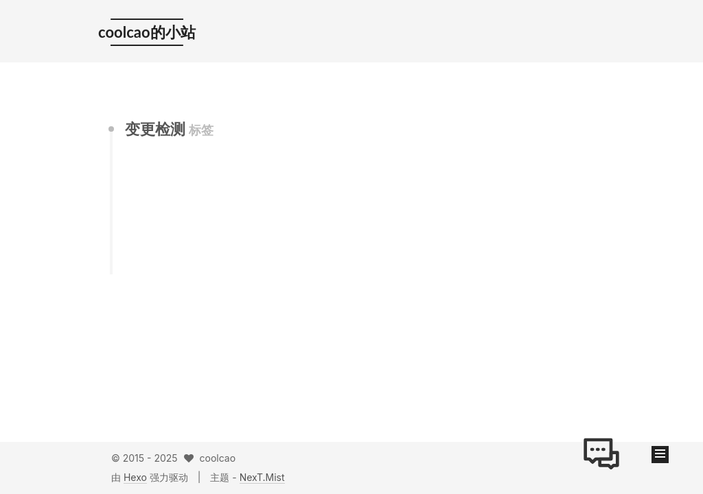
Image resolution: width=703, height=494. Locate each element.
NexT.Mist (262, 477)
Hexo (135, 477)
